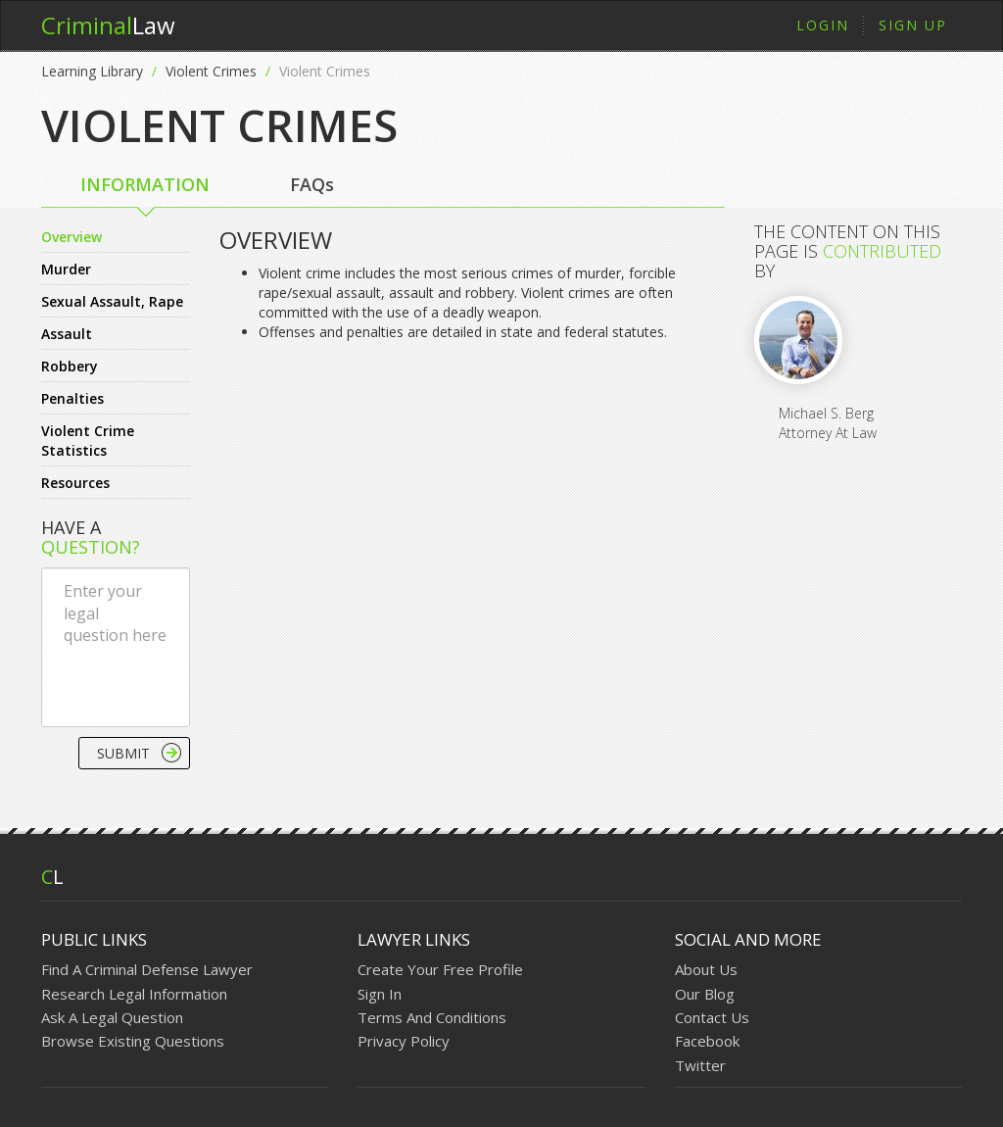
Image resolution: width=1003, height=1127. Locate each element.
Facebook (707, 1041)
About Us (706, 969)
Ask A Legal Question (112, 1017)
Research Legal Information (134, 994)
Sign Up (913, 25)
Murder (66, 269)
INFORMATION (145, 184)
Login (822, 25)
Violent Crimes (211, 71)
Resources (75, 482)
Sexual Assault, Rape (112, 301)
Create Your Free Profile (440, 969)
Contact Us (712, 1017)
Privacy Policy (404, 1041)
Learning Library (92, 71)
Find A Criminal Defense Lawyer (147, 969)
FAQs (312, 184)
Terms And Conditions (432, 1017)
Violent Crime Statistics (87, 440)
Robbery (69, 366)
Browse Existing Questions (132, 1041)
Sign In (380, 994)
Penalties (72, 398)
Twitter (700, 1065)
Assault (66, 333)
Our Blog (705, 994)
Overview (71, 236)
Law (108, 25)
